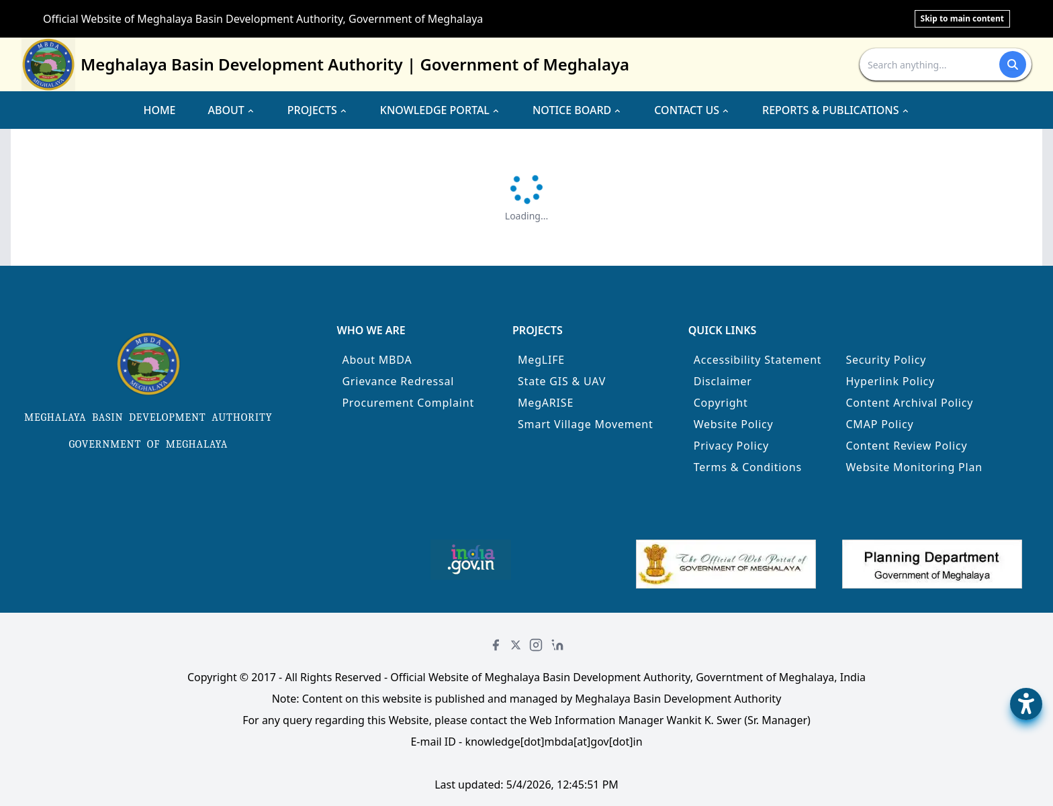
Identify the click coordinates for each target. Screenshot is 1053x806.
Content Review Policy (906, 445)
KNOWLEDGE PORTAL (440, 110)
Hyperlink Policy (890, 381)
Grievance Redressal (398, 381)
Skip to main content (962, 18)
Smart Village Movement (585, 424)
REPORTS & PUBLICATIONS (836, 110)
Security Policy (885, 359)
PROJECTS (317, 110)
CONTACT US (692, 110)
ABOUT (231, 110)
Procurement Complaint (408, 402)
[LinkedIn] (557, 645)
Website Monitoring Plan (913, 467)
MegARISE (546, 402)
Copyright (721, 402)
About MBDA (377, 359)
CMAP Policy (879, 424)
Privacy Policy (731, 445)
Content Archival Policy (909, 402)
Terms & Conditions (748, 467)
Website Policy (734, 424)
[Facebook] (495, 645)
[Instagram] (536, 645)
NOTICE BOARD (577, 110)
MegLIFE (541, 359)
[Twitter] (515, 645)
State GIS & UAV (562, 381)
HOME (159, 110)
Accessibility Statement (758, 359)
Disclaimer (723, 381)
